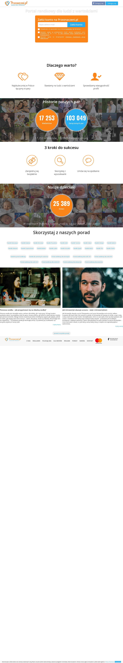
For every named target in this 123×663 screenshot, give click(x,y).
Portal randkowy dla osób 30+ (82, 256)
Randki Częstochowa (27, 248)
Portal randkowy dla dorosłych (61, 256)
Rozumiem (118, 661)
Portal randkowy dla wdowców (72, 262)
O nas (28, 341)
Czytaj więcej (57, 324)
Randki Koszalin (65, 248)
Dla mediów (57, 341)
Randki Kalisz (87, 243)
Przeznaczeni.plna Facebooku (114, 339)
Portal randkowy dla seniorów (94, 262)
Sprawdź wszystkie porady (61, 333)
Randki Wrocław (38, 243)
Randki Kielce (89, 248)
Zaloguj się (99, 3)
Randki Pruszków (52, 243)
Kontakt (90, 341)
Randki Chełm (111, 248)
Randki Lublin (53, 248)
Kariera (82, 341)
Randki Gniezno (12, 248)
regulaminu (68, 29)
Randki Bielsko (41, 248)
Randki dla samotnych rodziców (38, 256)
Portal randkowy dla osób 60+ (51, 262)
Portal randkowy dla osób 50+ (29, 262)
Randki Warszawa (12, 243)
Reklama (67, 341)
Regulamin (36, 341)
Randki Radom (111, 243)
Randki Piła (99, 248)
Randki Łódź (64, 243)
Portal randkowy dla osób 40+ (103, 256)
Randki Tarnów (75, 243)
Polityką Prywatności (109, 661)
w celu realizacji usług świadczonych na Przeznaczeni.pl (62, 34)
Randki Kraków (25, 243)
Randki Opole (77, 248)
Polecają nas (46, 341)
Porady (74, 341)
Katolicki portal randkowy (18, 256)
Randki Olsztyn (99, 243)
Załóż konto (76, 24)
